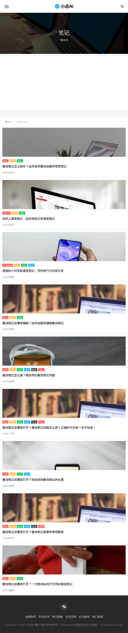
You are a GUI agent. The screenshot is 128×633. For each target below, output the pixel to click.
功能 (20, 370)
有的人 (6, 213)
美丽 (24, 265)
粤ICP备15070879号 (46, 624)
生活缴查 (10, 381)
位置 (5, 474)
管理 (41, 526)
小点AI (30, 624)
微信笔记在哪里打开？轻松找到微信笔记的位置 (33, 479)
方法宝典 (70, 616)
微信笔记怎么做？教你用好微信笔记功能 (28, 375)
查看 (27, 526)
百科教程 (10, 277)
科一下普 (10, 433)
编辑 (20, 317)
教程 (34, 370)
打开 (27, 422)
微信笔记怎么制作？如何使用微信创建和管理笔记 (34, 166)
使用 (5, 370)
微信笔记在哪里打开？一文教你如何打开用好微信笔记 (37, 584)
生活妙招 (84, 616)
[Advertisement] (64, 83)
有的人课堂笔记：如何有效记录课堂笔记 (28, 218)
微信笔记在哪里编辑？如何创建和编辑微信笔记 (33, 323)
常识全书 (10, 172)
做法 (13, 370)
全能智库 (30, 616)
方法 (34, 422)
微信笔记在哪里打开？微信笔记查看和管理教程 (33, 532)
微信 (13, 161)
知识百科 (10, 538)
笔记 (20, 161)
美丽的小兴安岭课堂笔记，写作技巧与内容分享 (33, 270)
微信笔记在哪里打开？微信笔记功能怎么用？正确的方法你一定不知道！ (49, 427)
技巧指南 (10, 329)
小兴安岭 (7, 265)
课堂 (22, 213)
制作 (5, 161)
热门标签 (97, 616)
